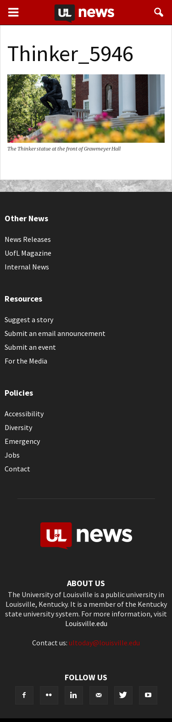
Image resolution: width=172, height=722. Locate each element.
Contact (17, 468)
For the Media (26, 360)
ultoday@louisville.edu (104, 642)
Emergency (22, 441)
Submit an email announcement (55, 333)
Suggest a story (29, 319)
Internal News (27, 266)
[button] (159, 12)
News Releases (28, 239)
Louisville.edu (86, 623)
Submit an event (30, 347)
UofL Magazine (28, 252)
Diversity (18, 427)
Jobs (12, 454)
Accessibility (24, 413)
